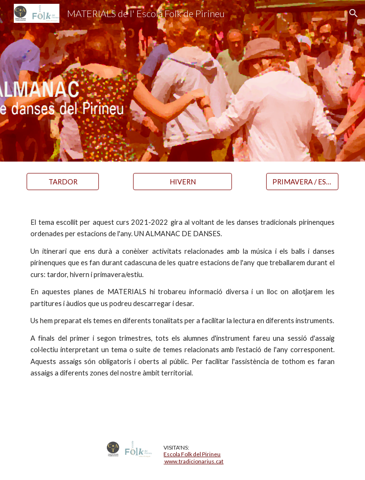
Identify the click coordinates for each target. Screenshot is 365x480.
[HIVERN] (182, 181)
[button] (353, 13)
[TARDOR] (62, 181)
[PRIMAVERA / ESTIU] (302, 181)
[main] (182, 315)
